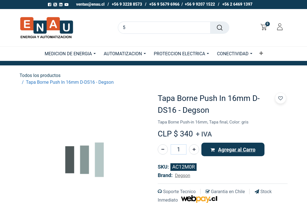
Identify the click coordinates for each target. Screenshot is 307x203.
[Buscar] (219, 27)
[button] (261, 53)
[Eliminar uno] (163, 149)
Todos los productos (40, 75)
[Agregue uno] (194, 149)
